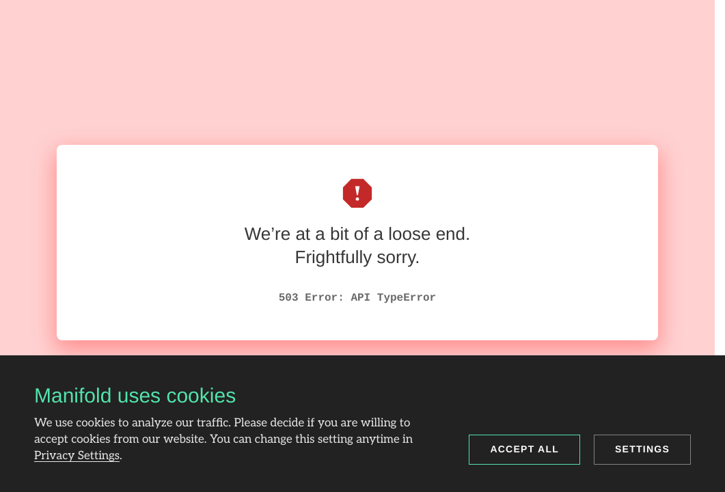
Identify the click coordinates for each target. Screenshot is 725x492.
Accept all (524, 448)
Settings (642, 448)
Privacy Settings (77, 456)
